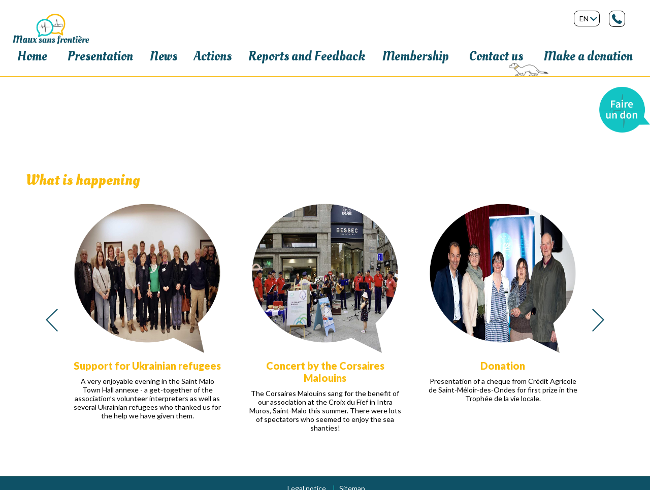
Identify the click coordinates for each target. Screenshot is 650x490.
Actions (213, 56)
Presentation (100, 56)
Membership (415, 56)
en (584, 18)
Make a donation (588, 56)
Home (32, 56)
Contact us (496, 56)
